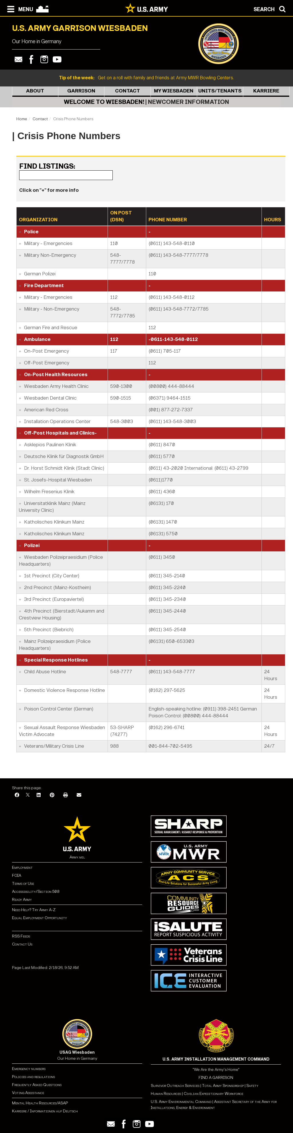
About (35, 91)
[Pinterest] (52, 795)
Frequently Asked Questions (37, 1084)
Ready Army (22, 899)
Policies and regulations (33, 1076)
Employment (22, 867)
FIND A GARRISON (216, 1077)
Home (21, 119)
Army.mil (77, 857)
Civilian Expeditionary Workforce (213, 1093)
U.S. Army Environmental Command (181, 1101)
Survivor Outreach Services (175, 1085)
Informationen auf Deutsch (54, 1111)
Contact (127, 91)
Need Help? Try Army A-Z (34, 909)
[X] (27, 795)
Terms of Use (23, 883)
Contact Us (22, 944)
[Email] (79, 795)
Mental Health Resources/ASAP (40, 1103)
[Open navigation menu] (18, 8)
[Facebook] (17, 795)
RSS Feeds (21, 936)
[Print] (65, 795)
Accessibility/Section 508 (35, 891)
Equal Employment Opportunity (39, 917)
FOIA (16, 875)
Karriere (266, 91)
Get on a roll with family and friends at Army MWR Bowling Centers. (146, 77)
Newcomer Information (188, 102)
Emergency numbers (28, 1068)
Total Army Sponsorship (223, 1085)
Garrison (81, 91)
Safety (252, 1085)
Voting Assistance (28, 1092)
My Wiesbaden (173, 91)
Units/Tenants (219, 91)
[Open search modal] (271, 8)
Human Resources (166, 1093)
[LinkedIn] (38, 795)
